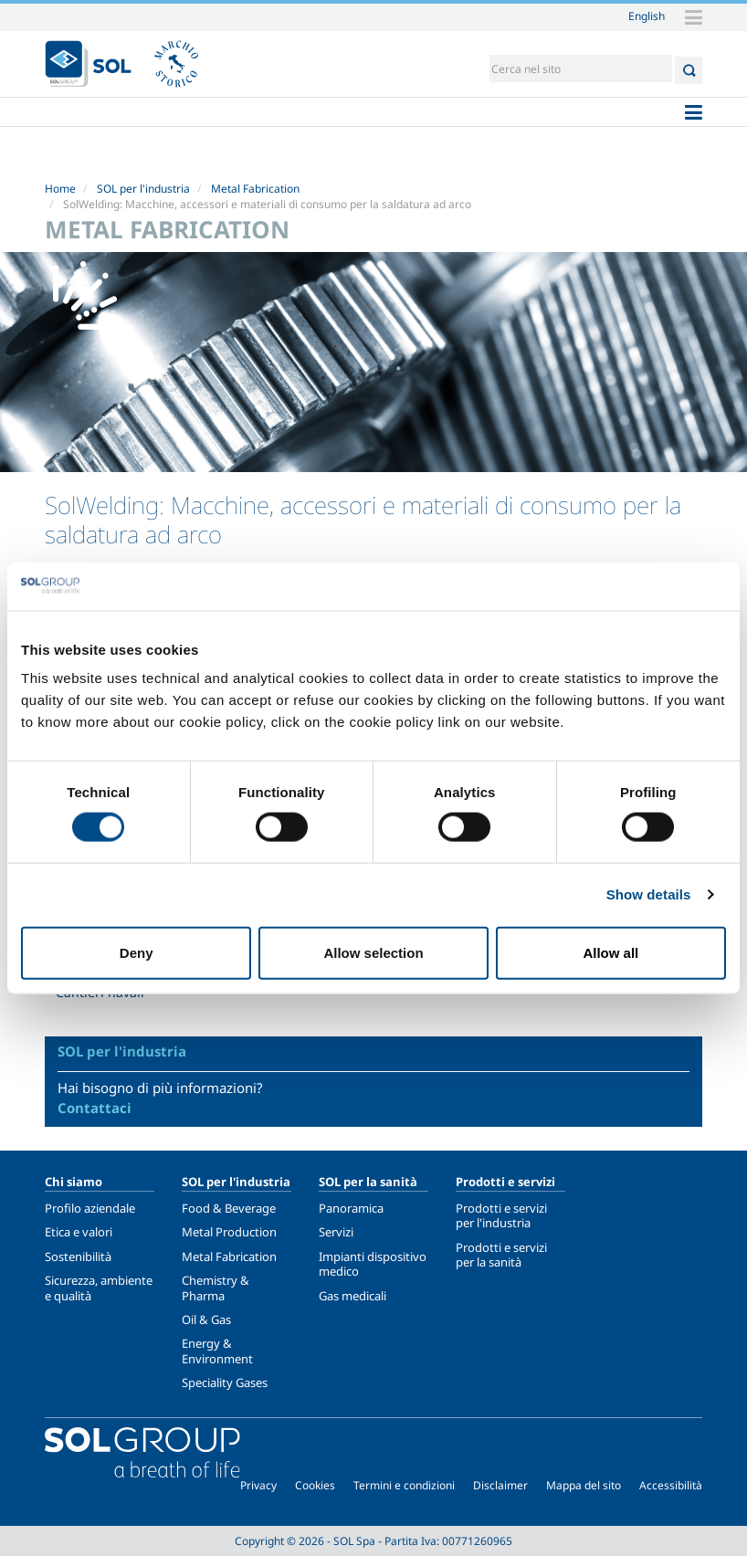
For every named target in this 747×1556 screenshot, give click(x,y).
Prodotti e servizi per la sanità (501, 1254)
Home (60, 188)
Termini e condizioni (404, 1485)
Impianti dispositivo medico (372, 1263)
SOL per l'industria (143, 188)
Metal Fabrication (255, 188)
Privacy (258, 1485)
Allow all (610, 952)
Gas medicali (352, 1296)
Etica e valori (78, 1232)
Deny (136, 952)
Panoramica (351, 1208)
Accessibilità (670, 1485)
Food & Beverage (229, 1208)
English (646, 15)
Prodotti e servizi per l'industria (501, 1215)
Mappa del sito (583, 1485)
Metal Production (229, 1232)
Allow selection (373, 952)
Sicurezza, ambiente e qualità (99, 1287)
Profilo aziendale (90, 1208)
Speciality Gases (225, 1382)
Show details (648, 894)
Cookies (315, 1485)
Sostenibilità (78, 1256)
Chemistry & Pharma (215, 1287)
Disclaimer (500, 1485)
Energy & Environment (217, 1350)
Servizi (336, 1232)
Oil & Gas (206, 1319)
